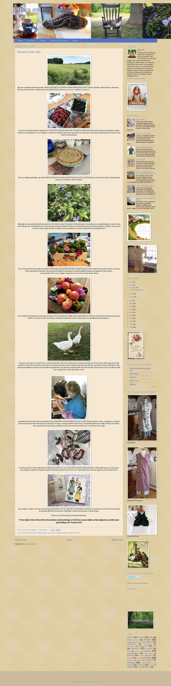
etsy (154, 646)
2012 (131, 327)
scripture (148, 660)
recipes (147, 657)
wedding (140, 667)
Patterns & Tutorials (59, 40)
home (50, 533)
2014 (131, 321)
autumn (141, 637)
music (149, 655)
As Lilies (132, 377)
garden (44, 533)
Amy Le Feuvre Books (143, 134)
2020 (131, 303)
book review (132, 640)
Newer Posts (21, 540)
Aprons (75, 40)
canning (130, 642)
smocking (144, 663)
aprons (25, 533)
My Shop (31, 40)
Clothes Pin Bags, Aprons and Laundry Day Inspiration (146, 173)
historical (138, 651)
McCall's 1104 (140, 120)
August (133, 287)
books (147, 639)
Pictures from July (29, 52)
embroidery (32, 533)
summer (71, 533)
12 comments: (43, 530)
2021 (131, 300)
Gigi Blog (132, 384)
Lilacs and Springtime (43, 9)
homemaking (57, 533)
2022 (131, 285)
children (148, 642)
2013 (131, 324)
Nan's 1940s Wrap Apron (144, 147)
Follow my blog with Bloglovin (137, 583)
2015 (131, 318)
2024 (131, 282)
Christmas (131, 644)
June (132, 297)
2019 (131, 306)
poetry (130, 658)
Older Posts (117, 540)
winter (147, 667)
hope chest (148, 653)
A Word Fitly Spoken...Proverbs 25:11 (140, 369)
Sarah (142, 50)
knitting (130, 655)
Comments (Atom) (30, 544)
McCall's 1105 (140, 160)
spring (130, 665)
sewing (131, 662)
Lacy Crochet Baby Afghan (145, 186)
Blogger (96, 682)
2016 (131, 315)
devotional (131, 646)
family (39, 533)
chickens (139, 642)
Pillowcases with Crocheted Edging (145, 199)
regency (139, 660)
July (132, 294)
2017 (131, 312)
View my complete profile (136, 78)
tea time (151, 665)
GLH (128, 651)
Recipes (42, 40)
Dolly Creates (134, 381)
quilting (65, 533)
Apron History (134, 374)
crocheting (147, 644)
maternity (141, 655)
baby (150, 637)
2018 (131, 309)
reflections (130, 660)
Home (20, 40)
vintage (77, 533)
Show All (154, 387)
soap (152, 663)
